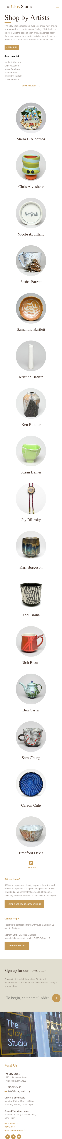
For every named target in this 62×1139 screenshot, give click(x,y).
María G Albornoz (13, 62)
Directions (10, 1123)
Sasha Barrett (11, 72)
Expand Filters (29, 86)
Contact (9, 1127)
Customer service (17, 945)
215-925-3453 (13, 1087)
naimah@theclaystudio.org (17, 938)
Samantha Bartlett (13, 76)
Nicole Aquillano (12, 69)
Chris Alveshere (12, 65)
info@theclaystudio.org (17, 1091)
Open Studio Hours (14, 1130)
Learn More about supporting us (24, 904)
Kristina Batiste (12, 79)
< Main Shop (12, 47)
